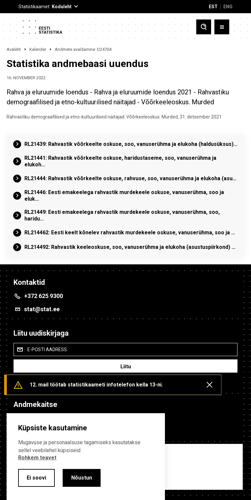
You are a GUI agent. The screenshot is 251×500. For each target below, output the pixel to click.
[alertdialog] (86, 456)
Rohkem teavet (37, 457)
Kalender (37, 49)
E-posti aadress (47, 349)
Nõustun (81, 478)
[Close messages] (209, 384)
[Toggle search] (203, 27)
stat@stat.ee (42, 309)
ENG (228, 6)
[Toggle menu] (222, 27)
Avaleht (14, 49)
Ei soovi (36, 478)
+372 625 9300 (43, 295)
